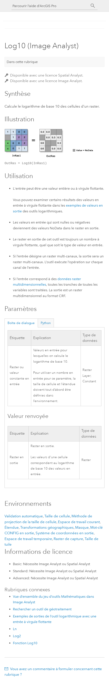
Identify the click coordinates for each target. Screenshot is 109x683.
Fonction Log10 (25, 643)
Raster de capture (68, 539)
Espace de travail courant (79, 522)
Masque (82, 527)
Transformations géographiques (47, 527)
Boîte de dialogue (21, 323)
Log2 (17, 636)
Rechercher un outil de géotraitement (42, 609)
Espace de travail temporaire (28, 539)
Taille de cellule (57, 516)
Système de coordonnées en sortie (65, 533)
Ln (15, 629)
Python (46, 323)
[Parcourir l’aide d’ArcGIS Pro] (50, 6)
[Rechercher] (93, 6)
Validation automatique (24, 516)
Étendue (12, 527)
